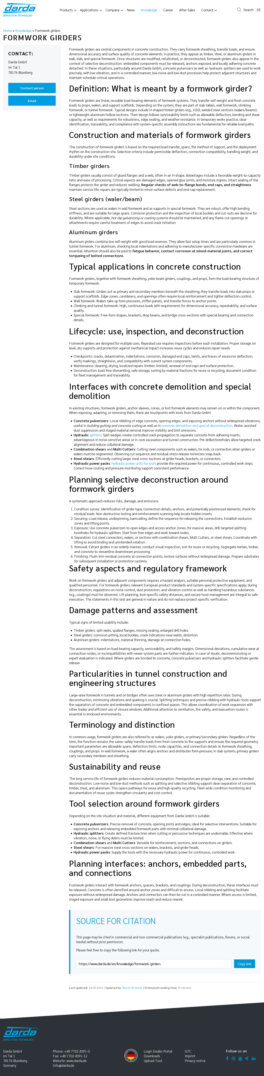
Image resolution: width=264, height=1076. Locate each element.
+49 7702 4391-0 (77, 1051)
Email (32, 100)
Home (7, 30)
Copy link (244, 963)
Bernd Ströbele (132, 987)
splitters (95, 435)
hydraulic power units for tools (134, 463)
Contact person (32, 88)
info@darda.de (63, 1065)
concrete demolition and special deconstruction (196, 425)
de (259, 10)
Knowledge (23, 30)
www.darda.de (76, 1060)
